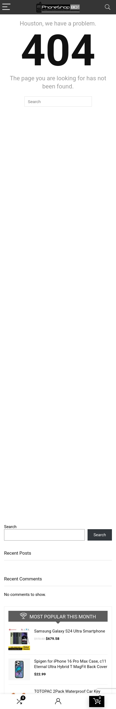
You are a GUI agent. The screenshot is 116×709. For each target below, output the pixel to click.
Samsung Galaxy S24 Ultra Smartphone (69, 631)
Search (10, 526)
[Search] (107, 7)
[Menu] (6, 7)
